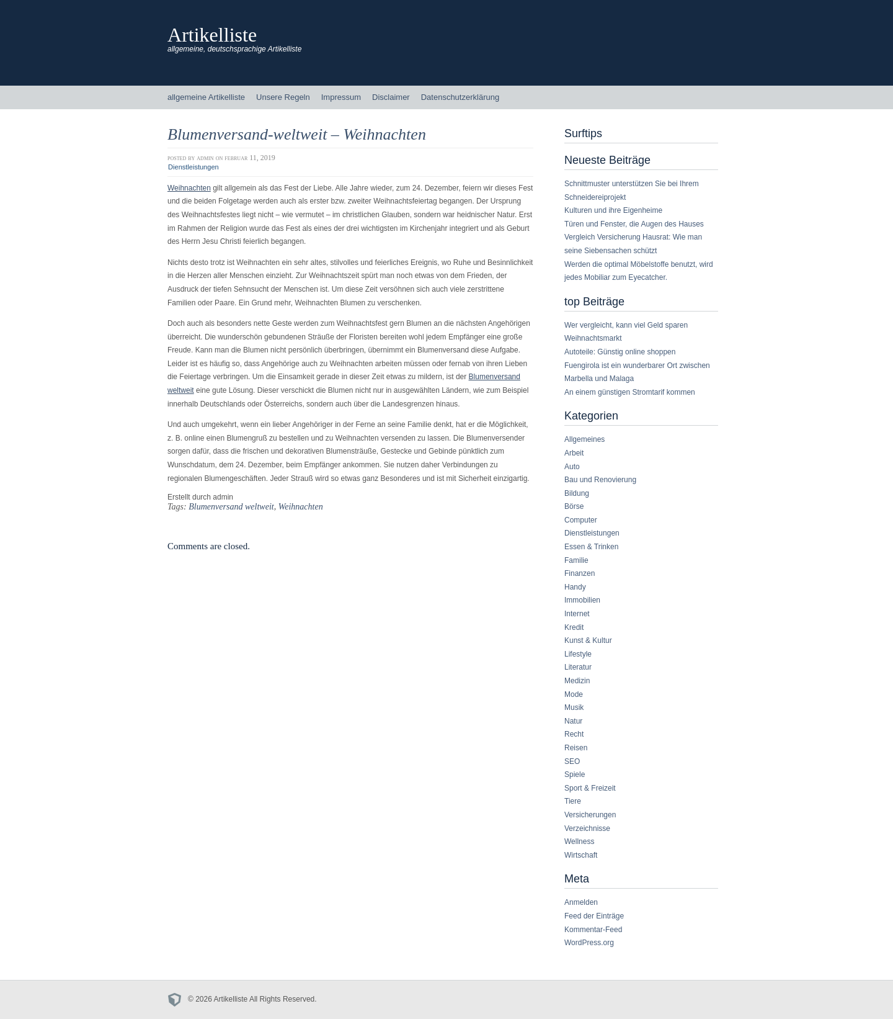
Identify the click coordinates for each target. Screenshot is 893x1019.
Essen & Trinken (591, 546)
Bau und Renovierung (600, 479)
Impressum (341, 97)
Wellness (579, 841)
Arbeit (574, 453)
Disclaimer (391, 97)
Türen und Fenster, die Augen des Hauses (634, 224)
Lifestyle (578, 654)
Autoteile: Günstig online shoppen (619, 352)
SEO (572, 761)
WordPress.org (589, 942)
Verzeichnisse (587, 828)
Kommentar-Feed (593, 929)
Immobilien (582, 600)
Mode (573, 694)
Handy (575, 587)
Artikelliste (212, 35)
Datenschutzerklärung (460, 97)
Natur (573, 721)
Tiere (572, 801)
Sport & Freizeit (590, 788)
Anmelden (581, 902)
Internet (577, 613)
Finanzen (579, 573)
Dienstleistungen (193, 167)
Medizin (577, 680)
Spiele (574, 774)
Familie (576, 560)
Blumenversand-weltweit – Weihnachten (296, 134)
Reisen (575, 747)
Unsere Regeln (283, 97)
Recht (574, 734)
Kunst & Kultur (588, 640)
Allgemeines (584, 439)
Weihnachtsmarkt (592, 338)
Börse (574, 506)
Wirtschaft (580, 855)
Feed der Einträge (594, 916)
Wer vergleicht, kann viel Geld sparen (626, 325)
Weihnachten (189, 188)
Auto (572, 466)
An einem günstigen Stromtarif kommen (629, 392)
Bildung (576, 493)
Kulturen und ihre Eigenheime (613, 210)
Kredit (574, 627)
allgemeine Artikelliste (206, 97)
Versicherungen (590, 814)
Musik (574, 707)
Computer (580, 520)
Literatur (578, 667)
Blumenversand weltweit (231, 506)
